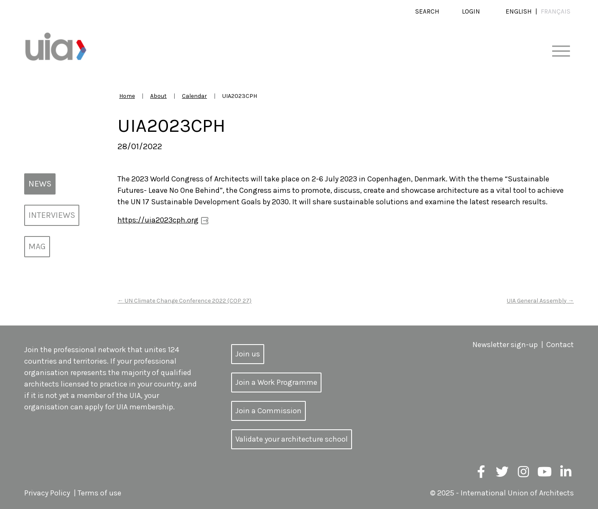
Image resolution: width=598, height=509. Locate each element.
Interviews (51, 215)
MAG (37, 246)
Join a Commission (268, 410)
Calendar (194, 96)
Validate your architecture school (291, 439)
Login (471, 11)
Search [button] (427, 11)
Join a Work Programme (276, 382)
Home (127, 96)
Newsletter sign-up (505, 344)
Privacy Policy (47, 493)
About (158, 96)
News (39, 184)
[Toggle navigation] (561, 51)
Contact (560, 344)
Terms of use (99, 493)
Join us (247, 354)
